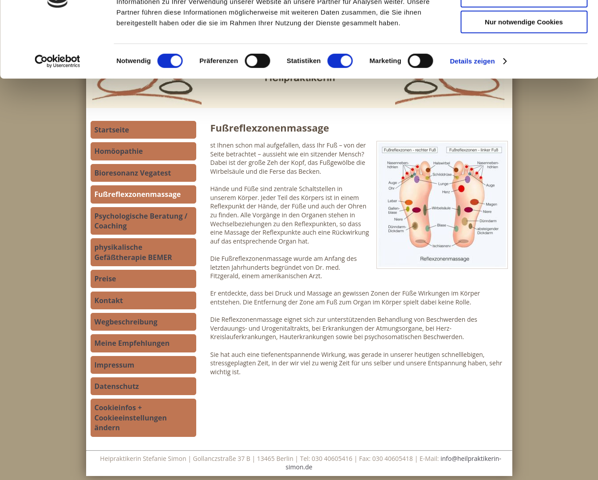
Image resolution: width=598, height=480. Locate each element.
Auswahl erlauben (523, 48)
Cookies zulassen (524, 22)
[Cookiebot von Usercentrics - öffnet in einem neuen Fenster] (57, 113)
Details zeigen (472, 113)
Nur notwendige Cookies (524, 74)
